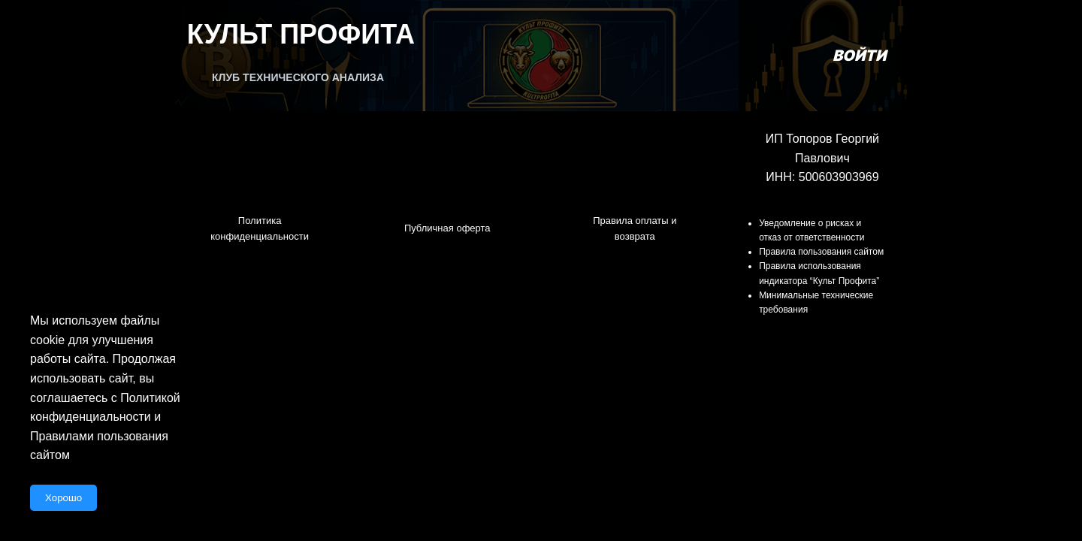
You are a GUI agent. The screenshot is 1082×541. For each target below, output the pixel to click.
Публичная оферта (447, 228)
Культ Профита (301, 34)
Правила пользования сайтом (821, 251)
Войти (859, 56)
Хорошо (63, 497)
